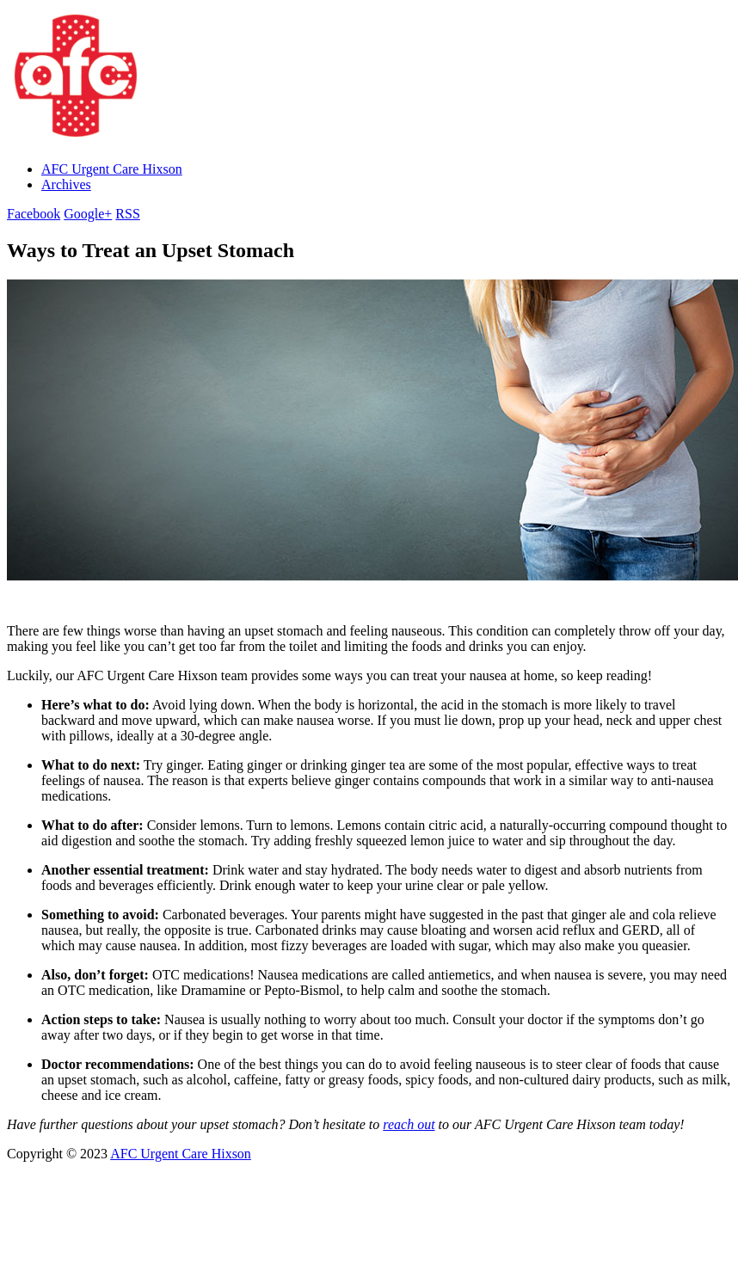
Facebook (33, 213)
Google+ (88, 213)
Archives (66, 184)
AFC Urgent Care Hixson (111, 169)
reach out (408, 1124)
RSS (127, 213)
